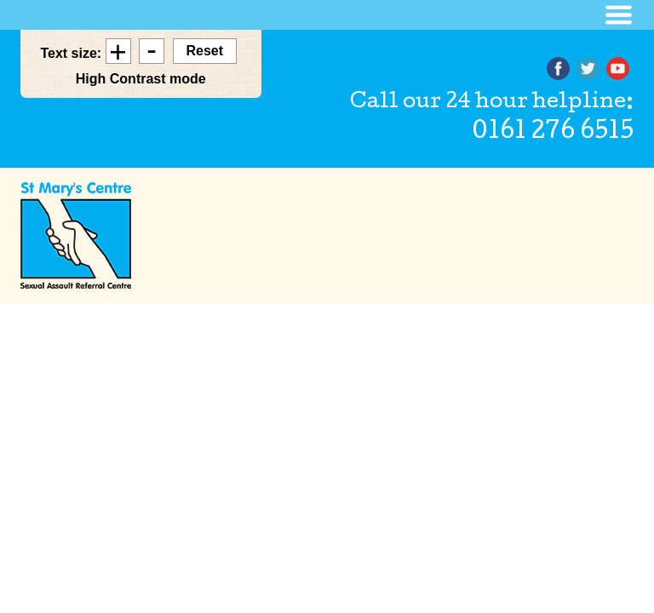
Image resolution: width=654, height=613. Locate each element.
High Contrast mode (141, 79)
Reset (205, 50)
